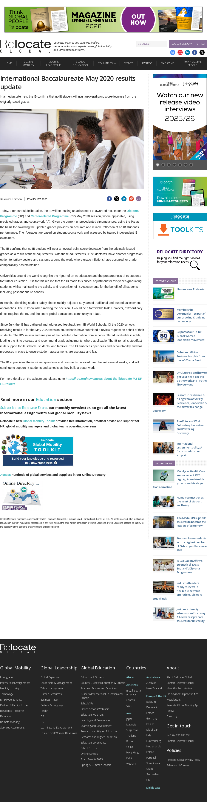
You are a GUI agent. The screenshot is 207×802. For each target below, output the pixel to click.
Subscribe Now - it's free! (188, 44)
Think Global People (192, 63)
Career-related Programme (50, 216)
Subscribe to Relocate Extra (23, 407)
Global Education (80, 63)
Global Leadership (53, 63)
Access (5, 474)
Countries (105, 63)
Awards (147, 63)
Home (8, 63)
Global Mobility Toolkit (39, 421)
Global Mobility (28, 63)
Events (128, 63)
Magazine (167, 63)
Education (46, 399)
